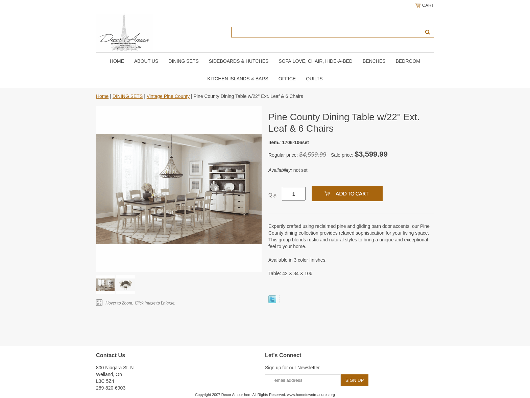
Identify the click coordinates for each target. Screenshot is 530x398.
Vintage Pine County (168, 96)
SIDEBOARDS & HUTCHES (239, 61)
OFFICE (287, 78)
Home (117, 61)
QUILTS (314, 78)
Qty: (273, 194)
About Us (146, 61)
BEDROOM (408, 61)
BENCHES (374, 61)
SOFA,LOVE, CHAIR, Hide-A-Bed (316, 61)
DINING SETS (183, 61)
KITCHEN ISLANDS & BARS (237, 78)
